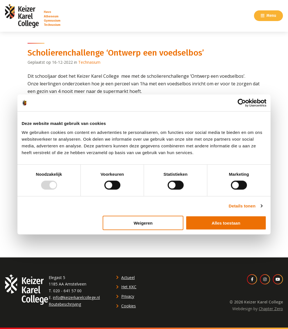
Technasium (89, 62)
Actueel (128, 277)
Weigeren (143, 222)
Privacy (127, 296)
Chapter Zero (271, 308)
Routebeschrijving (65, 304)
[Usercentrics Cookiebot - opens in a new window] (241, 103)
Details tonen (242, 206)
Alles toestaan (226, 222)
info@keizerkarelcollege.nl (76, 297)
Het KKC (128, 286)
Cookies (128, 306)
